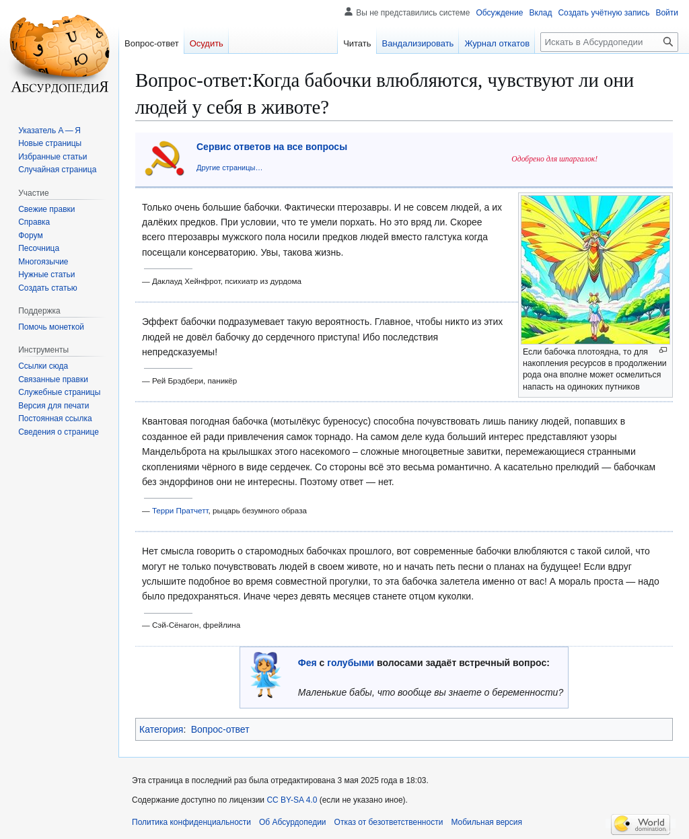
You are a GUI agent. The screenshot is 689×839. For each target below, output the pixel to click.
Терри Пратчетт (180, 510)
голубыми (350, 662)
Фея (307, 662)
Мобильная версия (486, 822)
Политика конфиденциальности (191, 822)
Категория (161, 729)
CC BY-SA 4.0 (291, 800)
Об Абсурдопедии (292, 822)
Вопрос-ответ (220, 729)
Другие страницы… (229, 167)
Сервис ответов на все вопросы (271, 146)
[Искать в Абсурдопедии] (609, 42)
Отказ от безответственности (388, 822)
